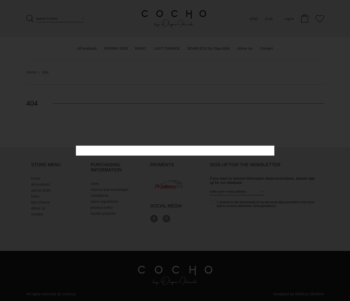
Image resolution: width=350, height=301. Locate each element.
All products (40, 184)
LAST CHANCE (40, 202)
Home (31, 72)
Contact (37, 214)
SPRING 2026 (41, 190)
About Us (38, 208)
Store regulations (104, 201)
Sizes (95, 183)
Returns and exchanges (110, 189)
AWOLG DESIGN (309, 294)
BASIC (35, 196)
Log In (289, 19)
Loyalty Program (103, 213)
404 (45, 72)
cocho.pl (69, 294)
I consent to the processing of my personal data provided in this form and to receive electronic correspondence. (266, 204)
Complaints (100, 195)
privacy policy (102, 207)
